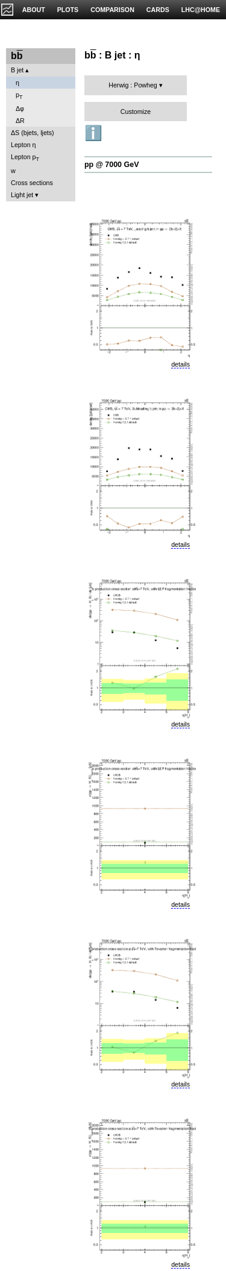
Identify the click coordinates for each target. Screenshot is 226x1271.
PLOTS (68, 9)
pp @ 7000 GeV (111, 164)
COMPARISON (112, 9)
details (180, 364)
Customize (136, 111)
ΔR (20, 120)
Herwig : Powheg (132, 85)
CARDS (157, 9)
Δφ (20, 108)
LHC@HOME (200, 9)
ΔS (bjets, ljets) (32, 132)
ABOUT (33, 9)
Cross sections (32, 182)
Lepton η (23, 144)
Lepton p (25, 157)
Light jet (22, 194)
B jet (17, 70)
